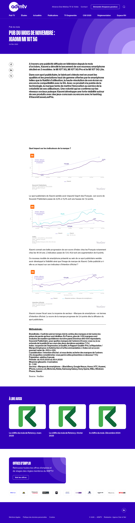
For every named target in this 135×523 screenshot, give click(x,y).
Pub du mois (14, 27)
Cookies (52, 517)
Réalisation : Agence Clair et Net (115, 517)
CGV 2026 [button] (87, 15)
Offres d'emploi (22, 463)
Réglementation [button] (104, 15)
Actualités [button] (37, 15)
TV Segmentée (70, 15)
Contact (84, 7)
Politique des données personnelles (35, 517)
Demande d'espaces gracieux (105, 7)
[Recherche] (124, 7)
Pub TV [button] (12, 15)
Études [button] (24, 15)
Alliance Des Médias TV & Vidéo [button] (65, 7)
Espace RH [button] (121, 15)
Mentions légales (14, 517)
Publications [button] (53, 15)
